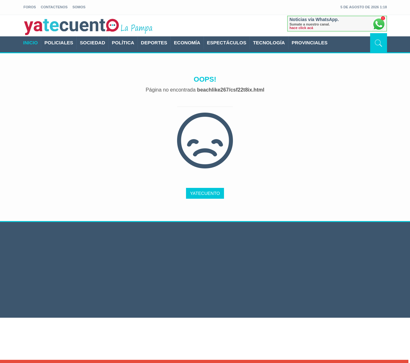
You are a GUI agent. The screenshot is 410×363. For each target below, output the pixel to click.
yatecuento (71, 26)
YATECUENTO (205, 193)
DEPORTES (154, 42)
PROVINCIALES (310, 42)
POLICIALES (58, 42)
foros (30, 7)
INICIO (30, 42)
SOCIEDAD (92, 42)
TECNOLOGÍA (269, 42)
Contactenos (54, 7)
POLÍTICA (123, 42)
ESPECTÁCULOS (226, 42)
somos (79, 7)
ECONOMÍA (187, 42)
